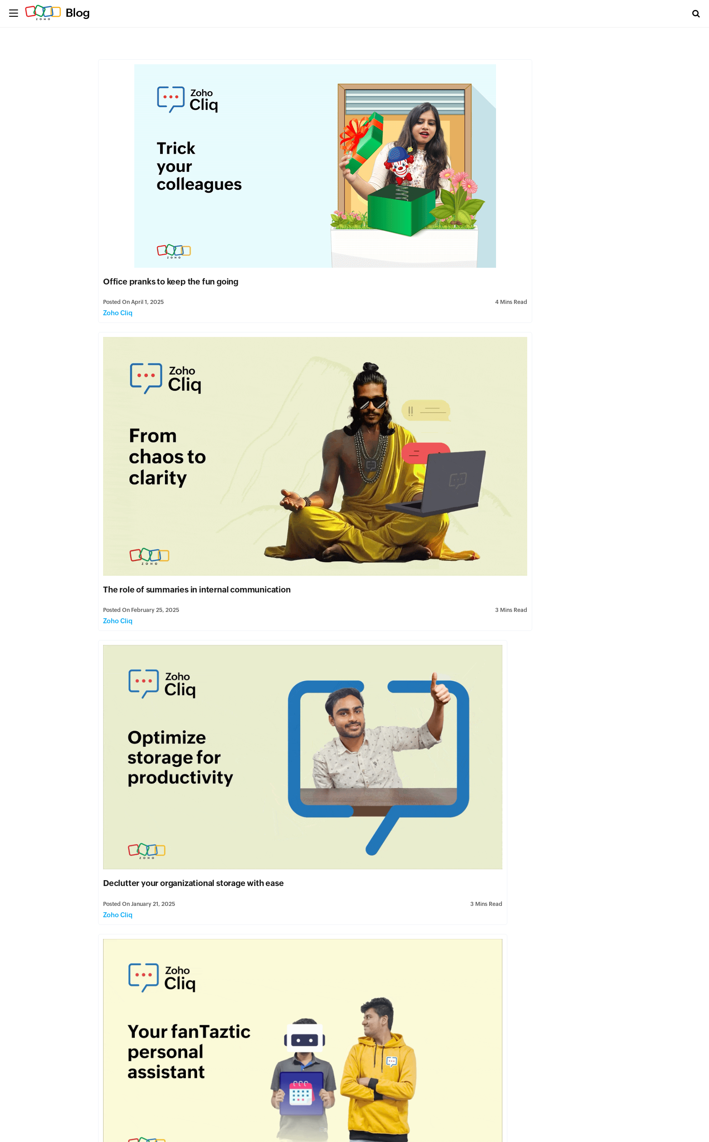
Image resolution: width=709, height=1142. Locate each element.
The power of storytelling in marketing (179, 540)
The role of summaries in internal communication (455, 211)
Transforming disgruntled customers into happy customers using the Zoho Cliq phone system (520, 375)
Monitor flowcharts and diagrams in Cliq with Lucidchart (517, 710)
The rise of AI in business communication (496, 876)
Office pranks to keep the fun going (173, 211)
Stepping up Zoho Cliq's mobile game (350, 540)
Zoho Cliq (121, 242)
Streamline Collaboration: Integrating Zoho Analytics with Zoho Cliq (177, 1040)
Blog (78, 12)
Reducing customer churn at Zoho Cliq (351, 706)
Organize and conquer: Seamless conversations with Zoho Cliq (169, 876)
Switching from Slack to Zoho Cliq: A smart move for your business (518, 545)
